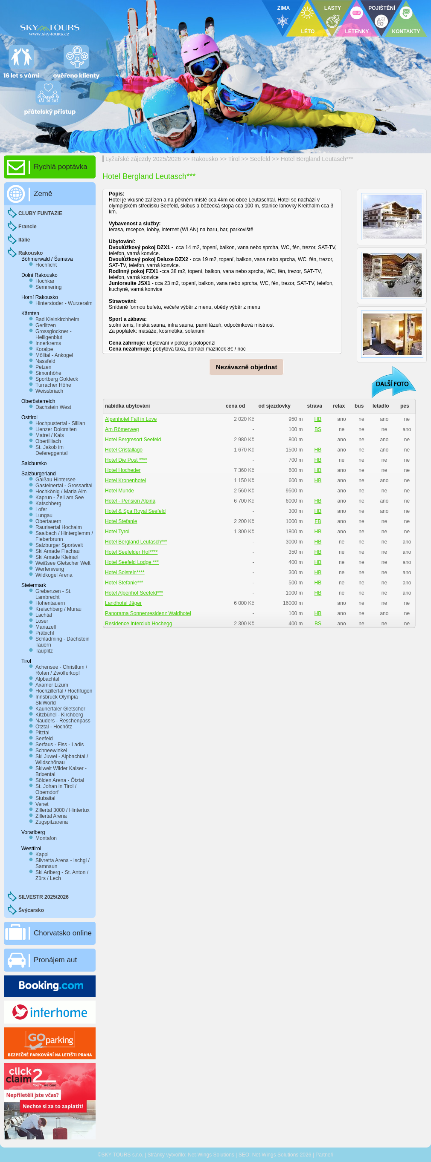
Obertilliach (48, 441)
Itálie (24, 240)
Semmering (48, 287)
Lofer (41, 509)
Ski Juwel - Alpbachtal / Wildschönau (61, 759)
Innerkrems (48, 343)
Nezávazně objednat (246, 367)
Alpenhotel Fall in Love (131, 419)
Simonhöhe (48, 373)
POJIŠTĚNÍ (381, 8)
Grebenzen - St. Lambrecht (53, 594)
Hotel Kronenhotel (125, 480)
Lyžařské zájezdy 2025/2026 (143, 158)
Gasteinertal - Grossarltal (63, 486)
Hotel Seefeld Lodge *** (132, 562)
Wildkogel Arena (54, 575)
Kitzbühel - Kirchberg (59, 715)
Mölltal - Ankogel (54, 355)
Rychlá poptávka (60, 167)
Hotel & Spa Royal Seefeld (135, 511)
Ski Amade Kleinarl (57, 557)
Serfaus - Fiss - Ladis (59, 745)
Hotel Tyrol (117, 532)
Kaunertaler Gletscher (60, 709)
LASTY (332, 8)
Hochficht (46, 265)
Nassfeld (45, 361)
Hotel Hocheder (122, 470)
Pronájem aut (55, 960)
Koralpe (44, 349)
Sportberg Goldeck (56, 379)
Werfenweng (49, 569)
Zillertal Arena (51, 816)
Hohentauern (50, 603)
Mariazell (45, 627)
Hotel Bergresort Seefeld (133, 440)
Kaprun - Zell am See (59, 497)
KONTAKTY (406, 32)
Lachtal (43, 615)
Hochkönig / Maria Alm (61, 492)
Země (43, 194)
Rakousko (205, 158)
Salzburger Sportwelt (59, 545)
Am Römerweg (122, 429)
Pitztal (42, 733)
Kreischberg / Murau (58, 609)
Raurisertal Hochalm (58, 527)
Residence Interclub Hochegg (138, 624)
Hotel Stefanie (121, 521)
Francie (27, 227)
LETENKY (357, 32)
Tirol (234, 158)
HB (318, 419)
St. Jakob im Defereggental (51, 450)
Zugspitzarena (51, 822)
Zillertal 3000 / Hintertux (62, 810)
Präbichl (44, 633)
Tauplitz (44, 651)
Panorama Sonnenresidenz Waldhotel (148, 613)
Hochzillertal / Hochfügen (63, 691)
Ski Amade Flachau (57, 551)
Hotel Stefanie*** (124, 583)
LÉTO (308, 32)
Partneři (324, 1155)
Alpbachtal (47, 679)
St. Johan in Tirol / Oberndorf (55, 789)
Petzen (43, 367)
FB (318, 521)
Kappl (42, 854)
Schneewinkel (51, 751)
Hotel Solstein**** (125, 572)
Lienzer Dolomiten (56, 429)
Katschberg (48, 503)
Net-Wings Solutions (211, 1155)
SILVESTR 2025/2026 (43, 897)
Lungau (43, 515)
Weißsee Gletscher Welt (62, 563)
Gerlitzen (45, 325)
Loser (41, 621)
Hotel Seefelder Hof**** (131, 552)
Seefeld (260, 158)
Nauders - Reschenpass (62, 721)
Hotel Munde (119, 491)
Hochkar (45, 281)
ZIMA (283, 8)
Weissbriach (49, 391)
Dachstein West (53, 407)
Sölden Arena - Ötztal (59, 780)
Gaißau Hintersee (55, 480)
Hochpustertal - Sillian (60, 423)
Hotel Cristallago (124, 450)
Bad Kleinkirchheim (57, 319)
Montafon (46, 838)
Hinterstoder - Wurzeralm (64, 303)
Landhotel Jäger (123, 603)
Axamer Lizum (51, 685)
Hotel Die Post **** (126, 460)
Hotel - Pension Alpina (130, 501)
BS (318, 429)
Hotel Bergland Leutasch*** (317, 158)
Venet (42, 804)
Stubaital (45, 798)
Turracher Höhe (53, 385)
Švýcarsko (31, 910)
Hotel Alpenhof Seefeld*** (134, 593)
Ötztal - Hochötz (53, 727)
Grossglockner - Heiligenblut (53, 334)
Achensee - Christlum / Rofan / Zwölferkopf (61, 670)
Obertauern (48, 521)
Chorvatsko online (63, 933)
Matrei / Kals (49, 435)
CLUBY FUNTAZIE (40, 213)
